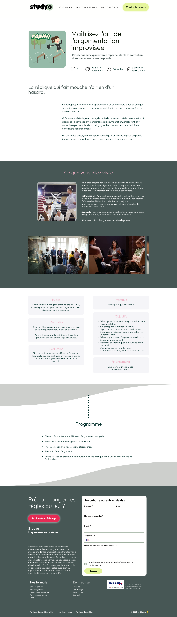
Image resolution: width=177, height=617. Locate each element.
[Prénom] (97, 510)
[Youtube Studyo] (172, 310)
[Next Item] (140, 255)
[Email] (113, 530)
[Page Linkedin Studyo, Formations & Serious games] (172, 305)
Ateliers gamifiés (37, 589)
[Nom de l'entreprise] (113, 520)
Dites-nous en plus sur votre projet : (100, 545)
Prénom (88, 506)
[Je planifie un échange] (44, 518)
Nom (118, 506)
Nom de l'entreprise (93, 516)
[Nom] (129, 510)
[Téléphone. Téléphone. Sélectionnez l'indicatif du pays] (88, 540)
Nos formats (38, 582)
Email (87, 526)
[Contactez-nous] (136, 7)
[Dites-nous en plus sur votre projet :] (114, 553)
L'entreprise (81, 582)
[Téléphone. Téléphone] (116, 540)
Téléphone (89, 535)
